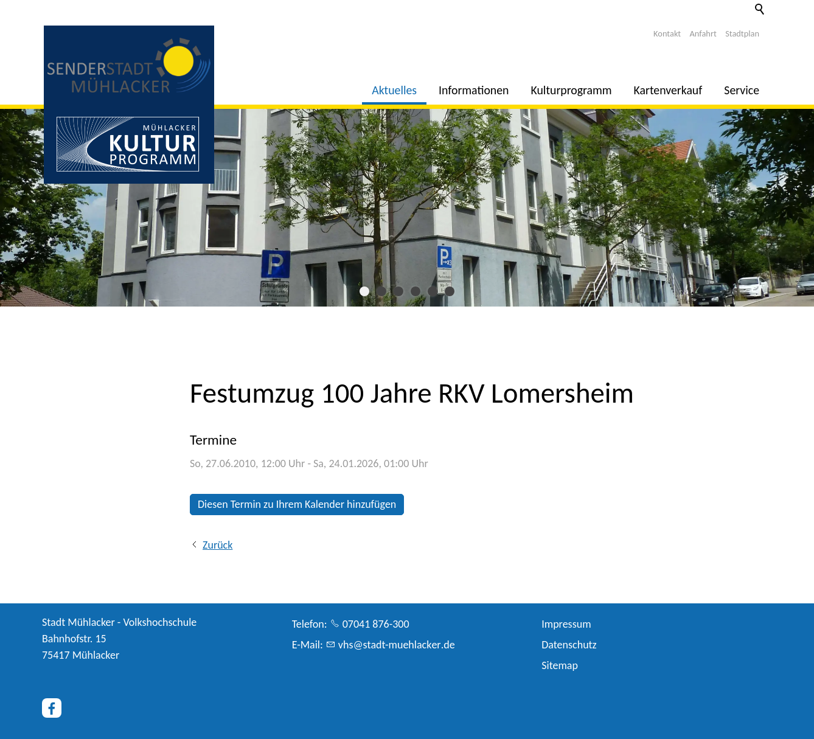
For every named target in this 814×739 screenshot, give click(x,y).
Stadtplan (742, 33)
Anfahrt (703, 33)
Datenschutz (568, 644)
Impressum (566, 624)
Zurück (217, 545)
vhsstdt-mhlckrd (396, 644)
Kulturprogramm (571, 90)
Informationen (474, 90)
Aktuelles (394, 90)
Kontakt (667, 33)
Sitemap (559, 665)
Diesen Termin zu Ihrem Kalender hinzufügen (297, 504)
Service (741, 90)
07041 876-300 (376, 624)
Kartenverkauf (668, 90)
